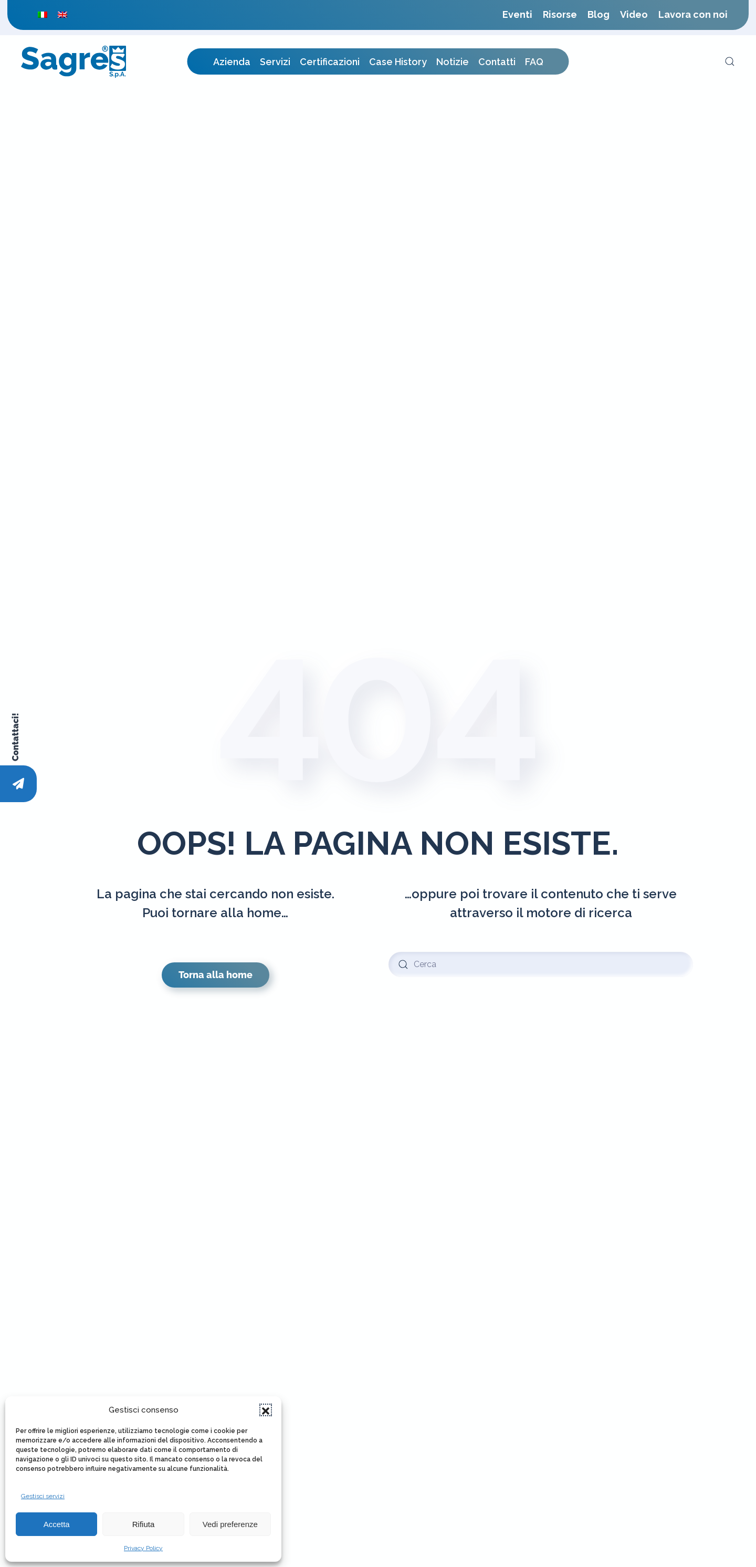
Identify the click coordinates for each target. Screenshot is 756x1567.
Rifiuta (143, 1524)
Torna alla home (215, 974)
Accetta (57, 1524)
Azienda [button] (231, 61)
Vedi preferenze (230, 1524)
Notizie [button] (452, 61)
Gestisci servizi (43, 1496)
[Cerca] (540, 964)
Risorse (560, 14)
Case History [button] (398, 61)
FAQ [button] (534, 61)
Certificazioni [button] (330, 61)
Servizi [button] (275, 61)
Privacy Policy (143, 1548)
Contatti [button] (497, 61)
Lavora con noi (693, 14)
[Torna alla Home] (73, 62)
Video (634, 14)
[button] (265, 1410)
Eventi (517, 14)
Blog (598, 14)
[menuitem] (42, 14)
